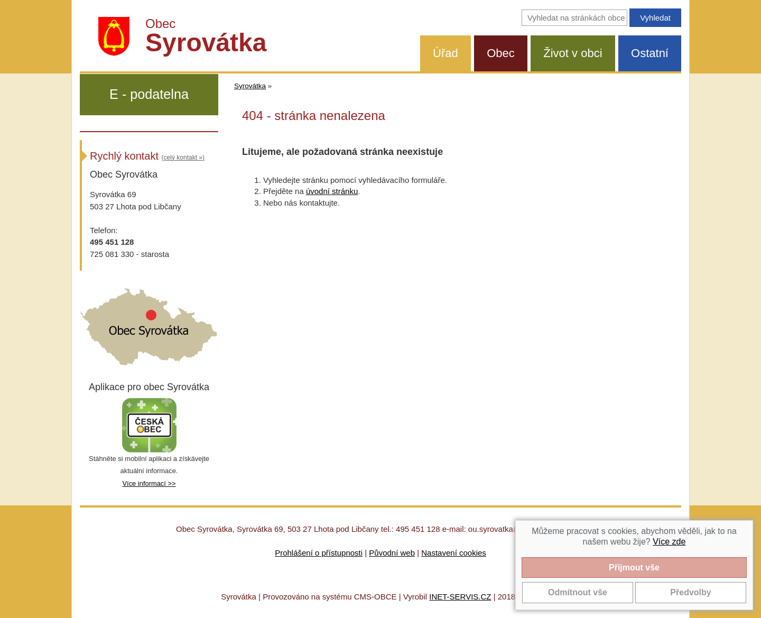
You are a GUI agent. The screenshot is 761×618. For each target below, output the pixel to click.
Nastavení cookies (453, 552)
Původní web (392, 552)
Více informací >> (148, 483)
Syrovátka (250, 86)
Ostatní (650, 53)
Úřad (445, 53)
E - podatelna (149, 94)
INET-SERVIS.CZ (460, 596)
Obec (501, 53)
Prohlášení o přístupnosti (319, 552)
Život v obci (572, 53)
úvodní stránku (332, 191)
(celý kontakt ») (183, 157)
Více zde (669, 541)
